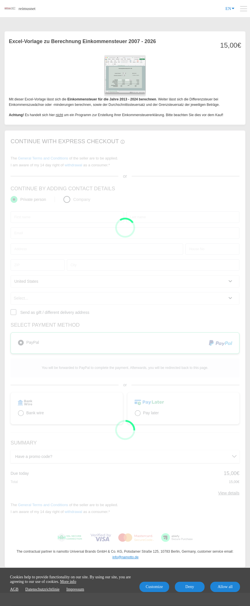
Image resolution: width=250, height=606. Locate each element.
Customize (154, 587)
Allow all (225, 587)
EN (229, 8)
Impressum (75, 589)
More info (68, 581)
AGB (14, 589)
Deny (189, 587)
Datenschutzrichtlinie (42, 589)
